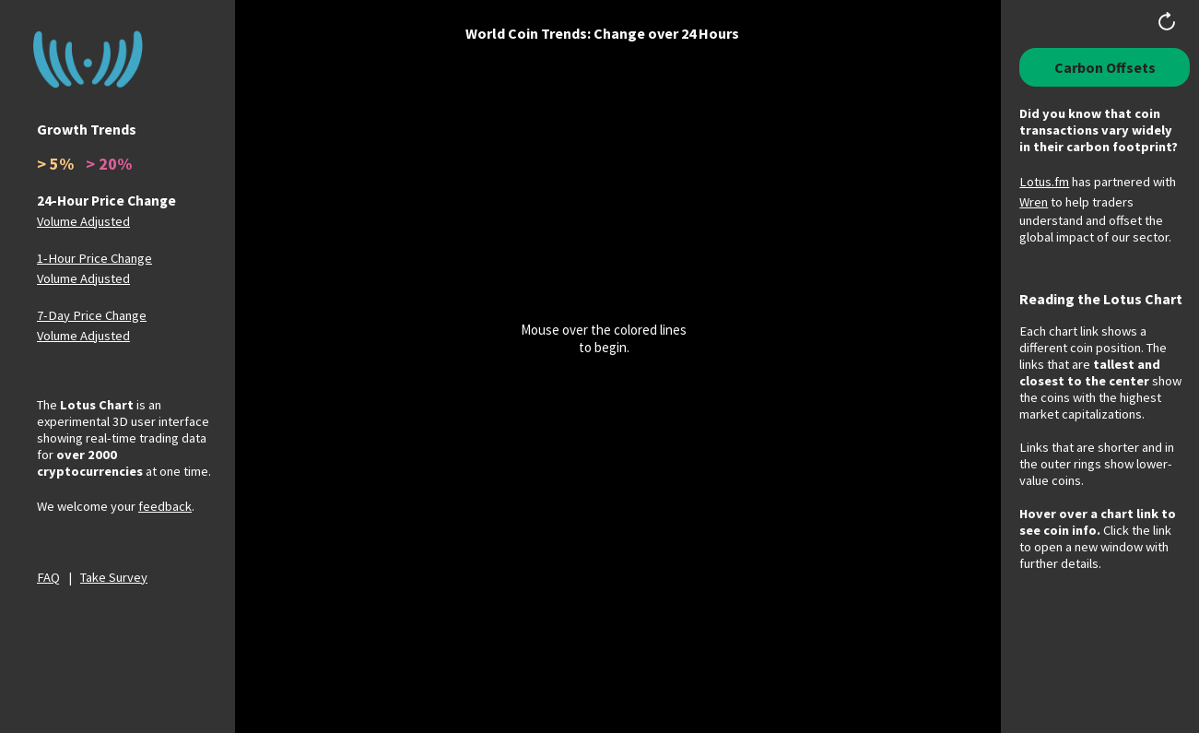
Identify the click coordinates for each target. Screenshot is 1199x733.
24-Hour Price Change (106, 200)
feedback (165, 506)
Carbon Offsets (1105, 67)
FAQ (48, 577)
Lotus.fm (1044, 181)
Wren (1033, 202)
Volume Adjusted (83, 221)
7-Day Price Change (92, 315)
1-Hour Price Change (94, 258)
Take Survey (113, 577)
